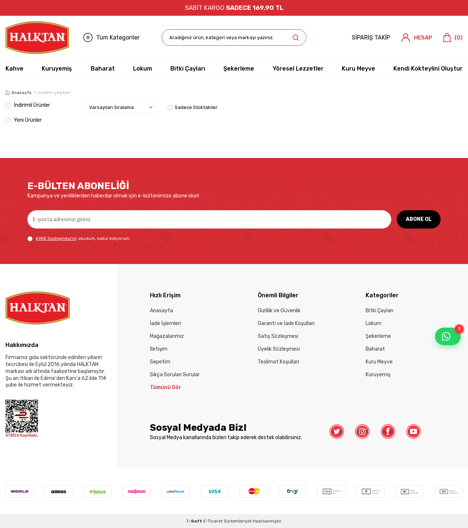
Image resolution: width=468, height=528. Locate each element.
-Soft (194, 521)
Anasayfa (18, 92)
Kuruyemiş (57, 68)
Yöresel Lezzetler (298, 68)
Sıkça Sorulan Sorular (175, 375)
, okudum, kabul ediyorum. (79, 238)
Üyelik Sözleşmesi (279, 349)
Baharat (103, 68)
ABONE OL (419, 219)
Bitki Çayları (187, 68)
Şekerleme (238, 68)
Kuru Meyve (358, 68)
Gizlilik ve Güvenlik (279, 311)
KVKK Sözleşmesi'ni (56, 238)
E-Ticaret (213, 521)
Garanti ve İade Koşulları (286, 323)
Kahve (14, 68)
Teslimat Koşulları (278, 362)
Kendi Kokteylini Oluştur (428, 68)
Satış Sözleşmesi (278, 336)
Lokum (142, 68)
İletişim (158, 349)
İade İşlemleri (165, 323)
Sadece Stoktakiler (192, 107)
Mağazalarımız (167, 336)
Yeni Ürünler (23, 120)
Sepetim (160, 362)
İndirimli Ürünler (27, 105)
